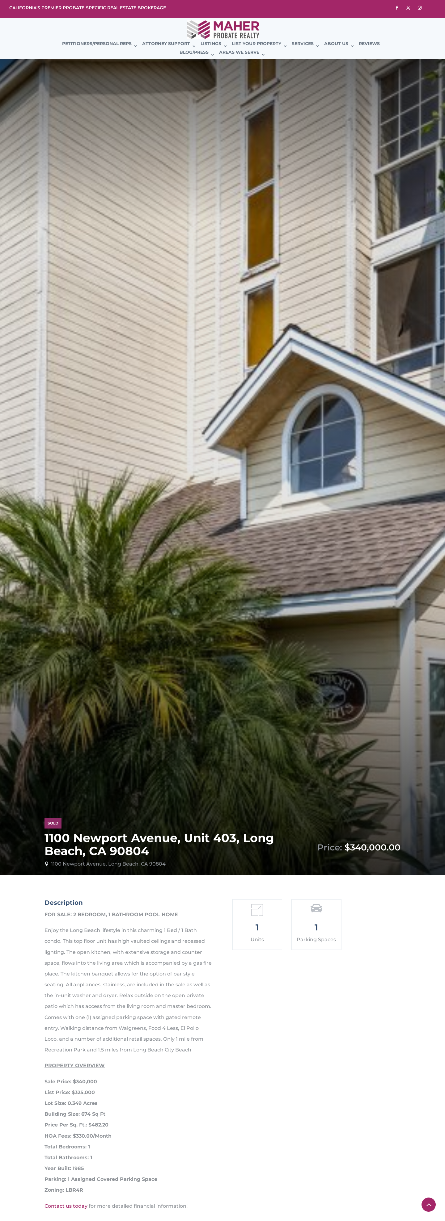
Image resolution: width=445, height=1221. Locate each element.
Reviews (369, 43)
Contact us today (65, 1206)
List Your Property (256, 43)
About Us (336, 43)
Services (303, 43)
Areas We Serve (239, 52)
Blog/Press (194, 52)
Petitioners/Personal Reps (97, 43)
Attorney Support (166, 43)
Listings (211, 43)
